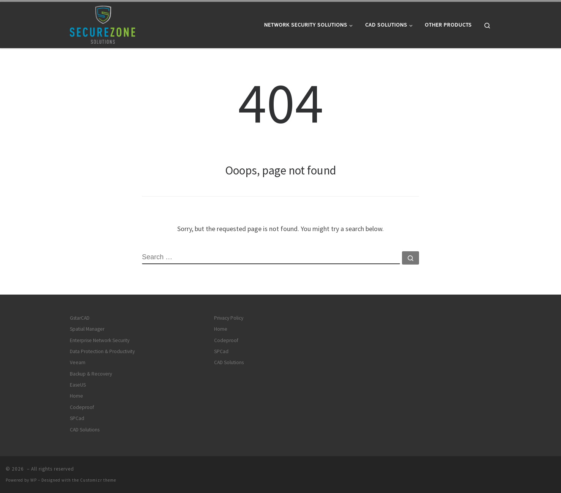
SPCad (77, 418)
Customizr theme (98, 480)
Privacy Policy (228, 318)
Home (76, 396)
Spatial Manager (87, 329)
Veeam (77, 362)
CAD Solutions (84, 429)
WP (33, 480)
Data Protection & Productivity (102, 351)
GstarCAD (80, 318)
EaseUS (78, 385)
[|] (102, 23)
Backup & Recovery (91, 374)
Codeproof (82, 407)
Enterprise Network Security (99, 340)
